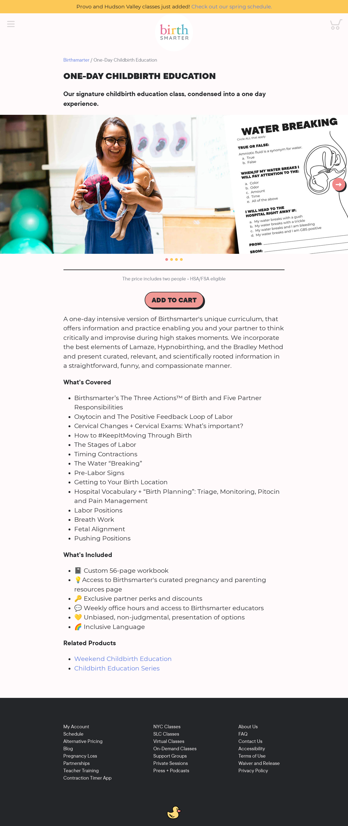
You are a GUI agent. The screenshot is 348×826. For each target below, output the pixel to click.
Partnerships (76, 763)
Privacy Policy (253, 770)
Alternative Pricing (82, 741)
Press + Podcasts (171, 770)
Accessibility (251, 748)
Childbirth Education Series (117, 668)
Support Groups (170, 756)
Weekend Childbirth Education (123, 659)
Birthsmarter (76, 60)
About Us (248, 726)
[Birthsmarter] (174, 32)
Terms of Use (252, 756)
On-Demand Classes (175, 748)
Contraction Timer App (87, 778)
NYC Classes (167, 726)
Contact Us (250, 741)
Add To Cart (174, 300)
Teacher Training (81, 770)
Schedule (73, 734)
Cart (332, 19)
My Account (76, 726)
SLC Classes (166, 734)
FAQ (242, 734)
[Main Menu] (10, 24)
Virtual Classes (168, 741)
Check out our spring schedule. (231, 6)
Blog (68, 748)
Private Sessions (170, 763)
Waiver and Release (259, 763)
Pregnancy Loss (80, 756)
